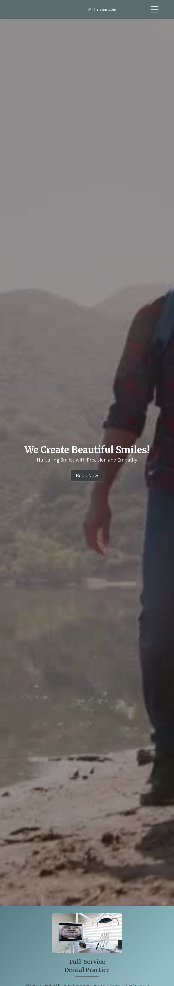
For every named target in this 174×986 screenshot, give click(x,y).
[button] (154, 9)
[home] (34, 9)
